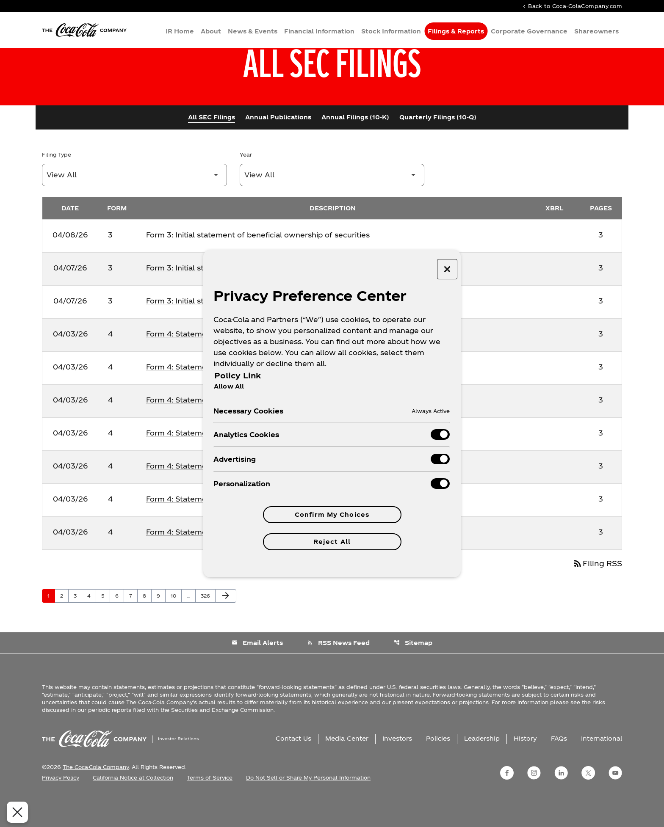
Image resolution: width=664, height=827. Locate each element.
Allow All (229, 386)
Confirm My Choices (332, 514)
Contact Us (293, 767)
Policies (438, 767)
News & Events (252, 32)
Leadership (482, 767)
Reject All (332, 541)
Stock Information (391, 32)
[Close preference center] (447, 269)
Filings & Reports (456, 32)
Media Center (346, 767)
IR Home (180, 32)
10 (176, 624)
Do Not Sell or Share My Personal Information (308, 806)
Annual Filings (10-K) (355, 145)
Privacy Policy (60, 806)
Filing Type (56, 182)
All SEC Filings (211, 145)
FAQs (559, 767)
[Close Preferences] (12, 812)
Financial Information (319, 32)
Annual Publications (278, 145)
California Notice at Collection (133, 806)
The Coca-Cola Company (96, 796)
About (211, 32)
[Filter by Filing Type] (134, 203)
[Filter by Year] (332, 203)
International (601, 767)
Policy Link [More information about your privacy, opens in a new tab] (237, 375)
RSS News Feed (338, 671)
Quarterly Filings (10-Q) (437, 145)
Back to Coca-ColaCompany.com (571, 6)
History (525, 767)
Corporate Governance (529, 32)
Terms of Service (209, 806)
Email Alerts (256, 671)
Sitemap (413, 671)
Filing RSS (596, 591)
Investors (397, 767)
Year (246, 182)
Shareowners (596, 32)
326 (206, 624)
